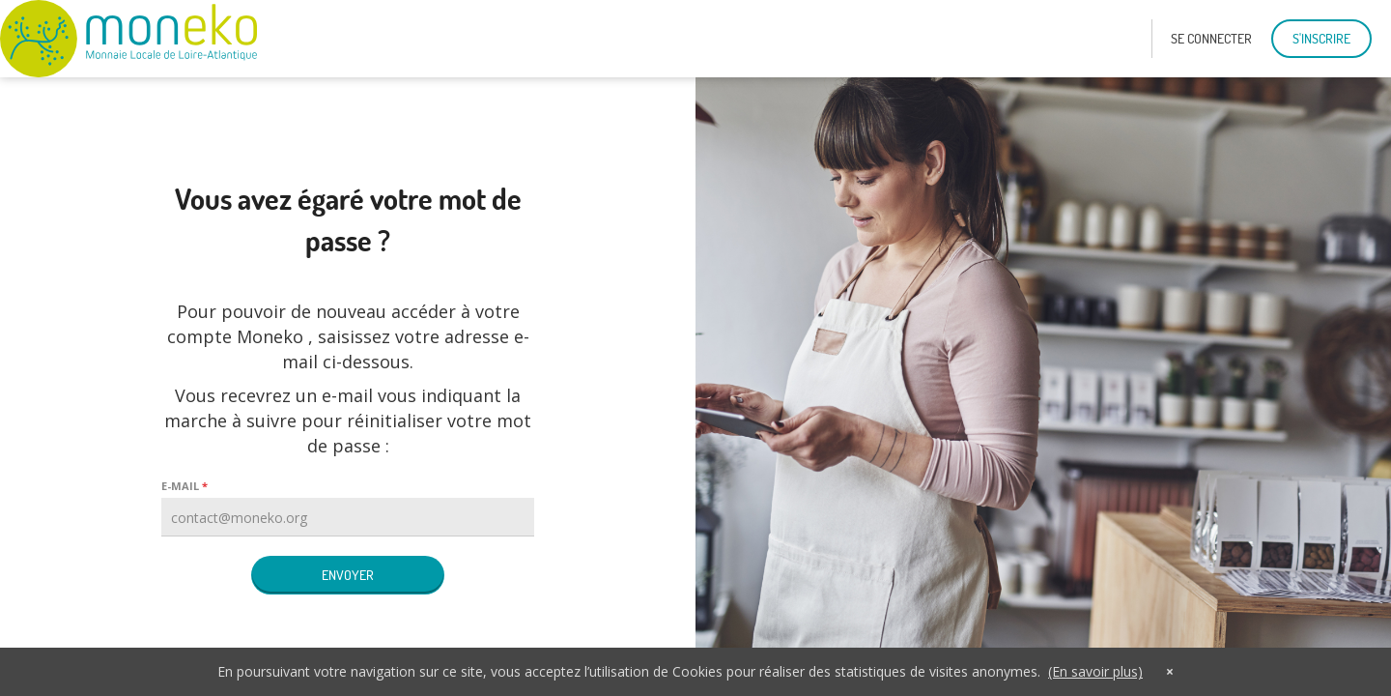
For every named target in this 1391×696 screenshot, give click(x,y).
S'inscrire (1321, 38)
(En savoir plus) (1095, 671)
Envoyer (348, 575)
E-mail (180, 485)
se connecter (1211, 38)
